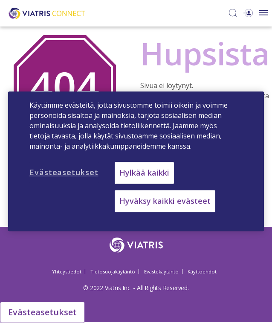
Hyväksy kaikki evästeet (165, 201)
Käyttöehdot (202, 271)
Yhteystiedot (66, 271)
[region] (136, 161)
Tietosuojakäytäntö (112, 271)
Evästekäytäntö (161, 271)
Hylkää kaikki (144, 172)
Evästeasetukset (42, 312)
